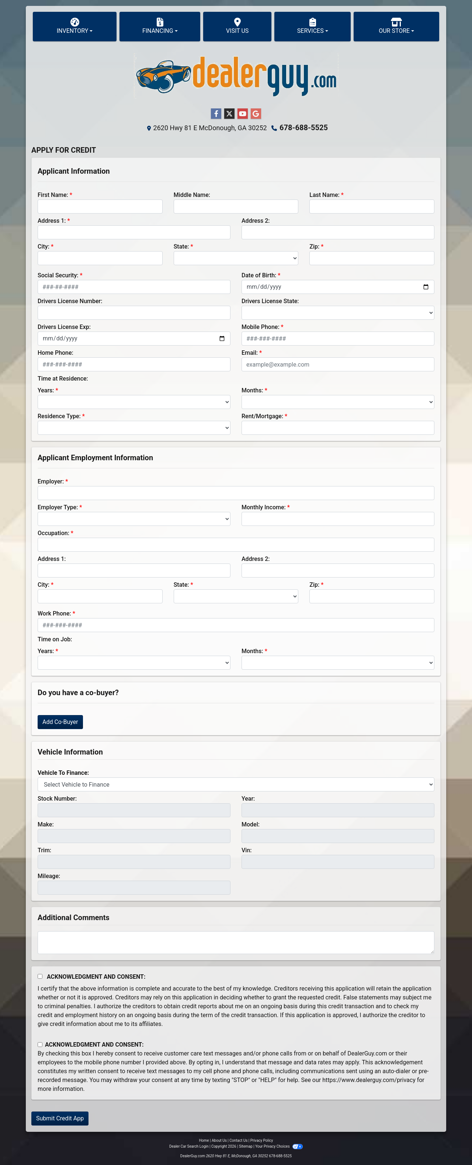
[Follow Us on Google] (256, 113)
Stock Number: (57, 798)
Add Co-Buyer (60, 721)
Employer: (51, 481)
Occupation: (53, 533)
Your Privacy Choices (279, 1146)
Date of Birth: (259, 275)
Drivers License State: (270, 301)
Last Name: (324, 194)
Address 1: (52, 220)
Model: (251, 824)
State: (181, 246)
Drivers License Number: (70, 301)
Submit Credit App (60, 1118)
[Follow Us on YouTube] (242, 113)
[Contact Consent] (40, 1044)
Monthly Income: (264, 507)
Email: (250, 352)
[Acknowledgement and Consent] (40, 976)
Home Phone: (55, 352)
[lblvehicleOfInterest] (236, 784)
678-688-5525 (304, 127)
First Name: (53, 194)
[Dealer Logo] (236, 76)
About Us (219, 1140)
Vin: (247, 850)
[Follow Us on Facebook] (216, 113)
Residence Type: (59, 416)
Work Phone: (54, 613)
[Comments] (236, 942)
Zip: (314, 246)
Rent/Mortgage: (262, 416)
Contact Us (238, 1140)
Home (204, 1140)
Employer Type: (58, 507)
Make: (46, 824)
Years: (46, 390)
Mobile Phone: (261, 326)
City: (43, 246)
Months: (252, 390)
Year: (248, 798)
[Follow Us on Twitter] (229, 113)
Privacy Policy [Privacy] (261, 1140)
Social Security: (58, 275)
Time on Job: (55, 639)
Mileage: (49, 876)
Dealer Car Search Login (189, 1146)
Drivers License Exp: (64, 326)
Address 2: (256, 220)
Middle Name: (192, 194)
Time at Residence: (63, 378)
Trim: (44, 850)
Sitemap (246, 1146)
